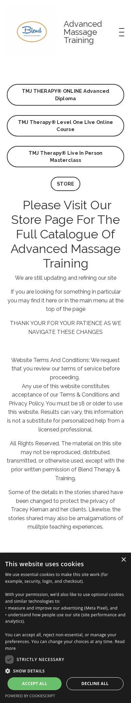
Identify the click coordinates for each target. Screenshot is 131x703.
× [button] (123, 559)
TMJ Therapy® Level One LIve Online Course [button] (65, 125)
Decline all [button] (95, 683)
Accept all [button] (34, 683)
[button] (65, 670)
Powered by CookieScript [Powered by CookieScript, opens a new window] (30, 695)
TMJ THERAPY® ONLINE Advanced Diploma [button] (66, 94)
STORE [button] (65, 184)
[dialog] (65, 628)
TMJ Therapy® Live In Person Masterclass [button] (66, 156)
